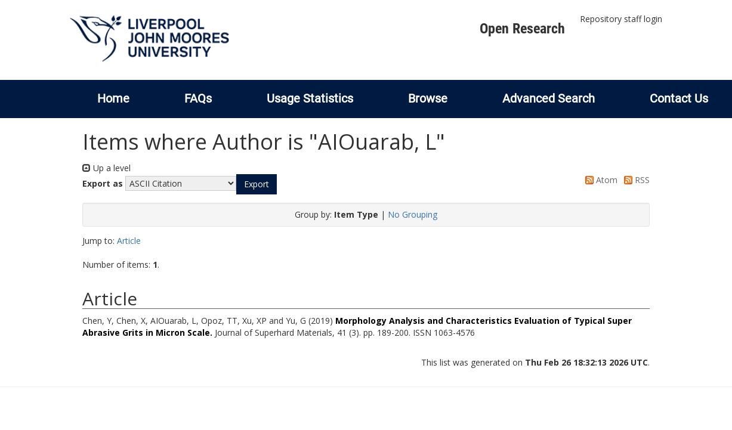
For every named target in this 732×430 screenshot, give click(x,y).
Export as (102, 183)
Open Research (522, 28)
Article (129, 240)
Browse (427, 98)
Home (113, 98)
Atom (599, 179)
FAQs (198, 98)
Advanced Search (548, 98)
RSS (635, 179)
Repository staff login (621, 18)
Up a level (106, 168)
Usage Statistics (310, 98)
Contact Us (679, 98)
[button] (256, 184)
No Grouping (412, 214)
